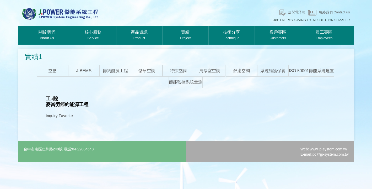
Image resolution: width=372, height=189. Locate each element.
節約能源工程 (115, 71)
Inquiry (52, 115)
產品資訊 (139, 35)
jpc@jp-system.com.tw (330, 154)
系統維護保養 (272, 71)
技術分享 (232, 35)
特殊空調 (178, 71)
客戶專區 (278, 35)
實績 (185, 35)
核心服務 (93, 35)
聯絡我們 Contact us (334, 12)
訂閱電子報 (296, 12)
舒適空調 (241, 71)
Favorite (66, 115)
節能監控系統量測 (185, 82)
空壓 (52, 71)
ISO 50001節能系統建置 (311, 71)
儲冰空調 (146, 71)
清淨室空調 (209, 71)
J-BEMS (83, 71)
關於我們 (47, 35)
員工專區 (324, 35)
